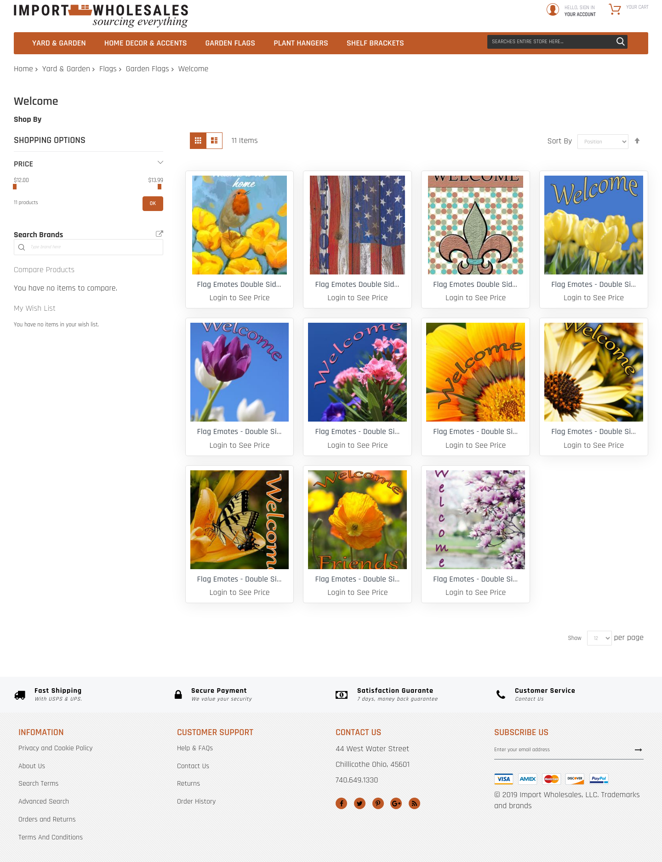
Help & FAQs (195, 748)
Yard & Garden (66, 68)
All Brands (159, 234)
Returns (188, 783)
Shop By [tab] (27, 119)
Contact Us (193, 766)
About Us (31, 766)
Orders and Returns (47, 819)
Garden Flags (147, 68)
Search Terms (38, 783)
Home (23, 68)
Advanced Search (43, 801)
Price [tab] (23, 164)
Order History (196, 801)
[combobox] (557, 42)
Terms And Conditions (50, 837)
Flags (108, 68)
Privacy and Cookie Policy (55, 748)
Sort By (560, 141)
